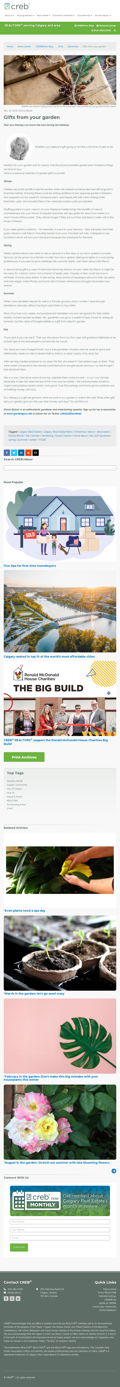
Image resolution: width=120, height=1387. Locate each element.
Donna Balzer (16, 435)
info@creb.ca (14, 1292)
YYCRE (42, 439)
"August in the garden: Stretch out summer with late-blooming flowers (57, 1162)
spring (12, 439)
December (73, 46)
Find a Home (109, 1289)
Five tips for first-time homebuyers (30, 566)
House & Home (14, 796)
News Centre (43, 15)
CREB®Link (110, 1299)
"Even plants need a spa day (24, 910)
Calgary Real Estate (30, 431)
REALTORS (12, 800)
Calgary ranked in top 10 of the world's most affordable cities (49, 656)
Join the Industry (103, 15)
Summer (23, 439)
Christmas (80, 431)
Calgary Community (17, 785)
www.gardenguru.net (19, 413)
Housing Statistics (25, 15)
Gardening (47, 435)
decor (91, 431)
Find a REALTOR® (101, 30)
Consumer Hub (84, 15)
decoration (103, 431)
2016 (60, 46)
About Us (9, 15)
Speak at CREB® (107, 1303)
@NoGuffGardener (70, 413)
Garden (35, 435)
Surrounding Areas (16, 804)
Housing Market (15, 781)
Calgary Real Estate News (58, 431)
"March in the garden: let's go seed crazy (34, 993)
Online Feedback (107, 1310)
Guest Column (63, 435)
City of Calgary (14, 788)
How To (10, 793)
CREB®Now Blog (84, 25)
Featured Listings (106, 25)
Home (10, 46)
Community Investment (63, 15)
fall (27, 435)
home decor (81, 435)
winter (33, 439)
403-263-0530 (15, 1289)
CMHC (10, 808)
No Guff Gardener (100, 435)
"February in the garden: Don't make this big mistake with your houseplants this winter (51, 1078)
